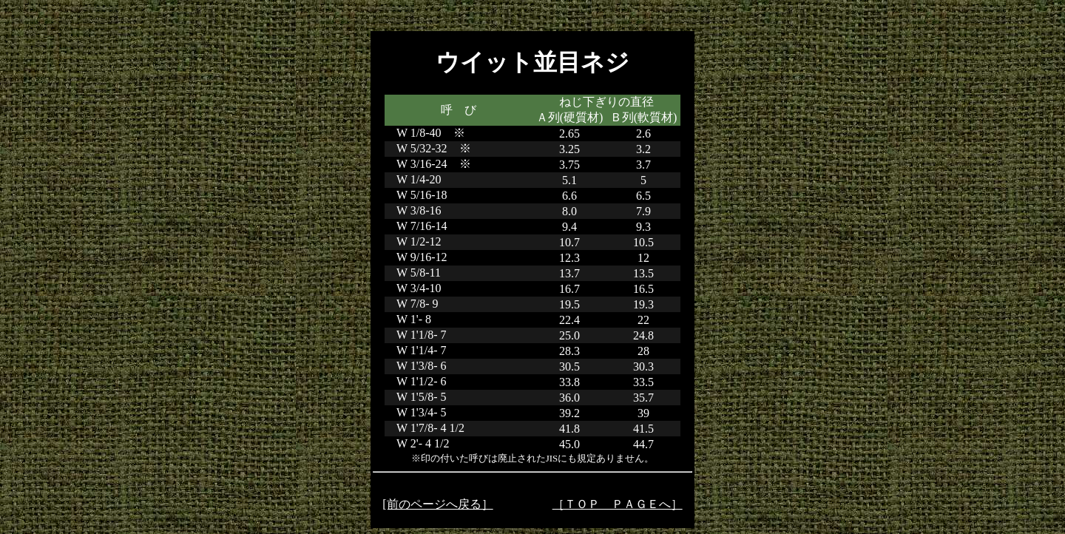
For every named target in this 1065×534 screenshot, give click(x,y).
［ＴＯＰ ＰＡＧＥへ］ (617, 504)
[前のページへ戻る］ (437, 504)
